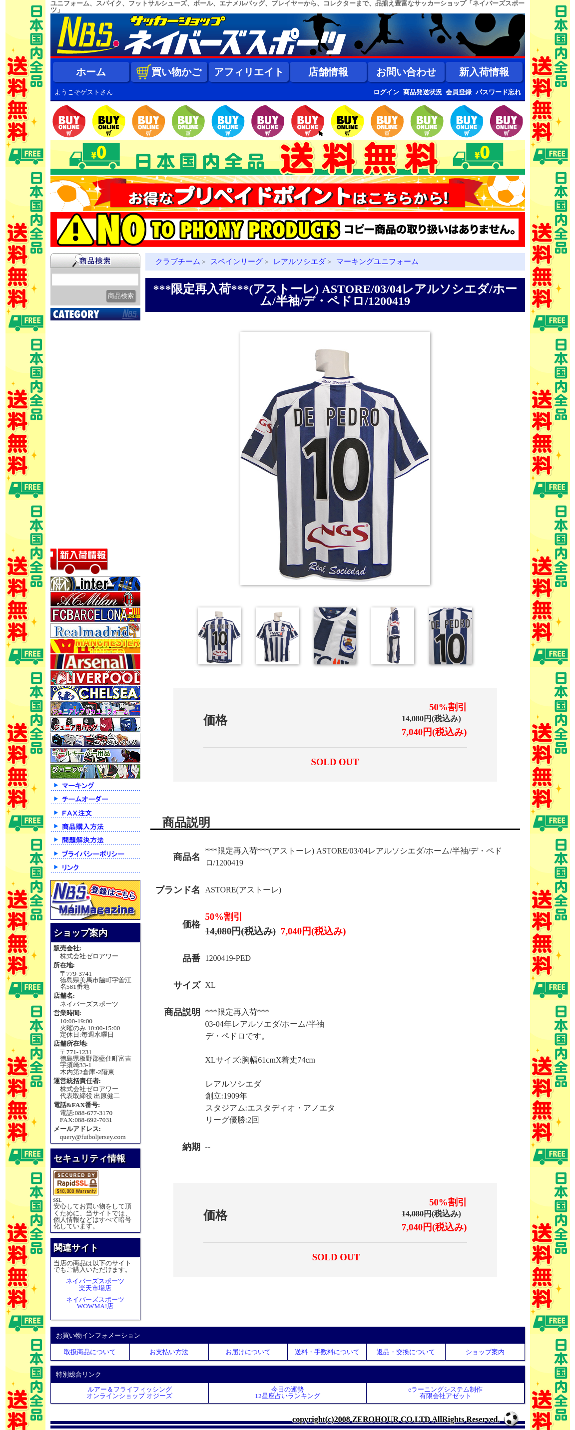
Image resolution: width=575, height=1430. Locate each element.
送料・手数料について (327, 1352)
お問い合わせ (406, 71)
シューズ (70, 489)
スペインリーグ (236, 262)
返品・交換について (406, 1352)
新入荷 (66, 339)
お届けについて (248, 1352)
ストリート (74, 476)
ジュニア (70, 464)
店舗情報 (328, 71)
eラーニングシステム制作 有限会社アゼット (445, 1393)
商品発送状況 (422, 92)
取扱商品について (90, 1352)
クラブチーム (77, 376)
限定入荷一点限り (85, 364)
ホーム (91, 71)
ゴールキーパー (81, 439)
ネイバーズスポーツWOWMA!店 (95, 1303)
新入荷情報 (484, 71)
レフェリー (74, 451)
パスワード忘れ (498, 92)
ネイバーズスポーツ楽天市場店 (95, 1284)
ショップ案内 (485, 1352)
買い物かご (168, 71)
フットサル (74, 414)
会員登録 (459, 92)
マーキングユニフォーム (377, 262)
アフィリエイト (249, 71)
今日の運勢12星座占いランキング (287, 1393)
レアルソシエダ (299, 262)
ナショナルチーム (85, 401)
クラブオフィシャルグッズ (96, 352)
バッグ (66, 501)
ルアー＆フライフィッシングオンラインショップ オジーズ (129, 1393)
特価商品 (70, 539)
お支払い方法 (168, 1352)
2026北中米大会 (81, 326)
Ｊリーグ (70, 389)
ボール (66, 514)
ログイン (386, 92)
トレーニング (77, 426)
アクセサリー (77, 526)
